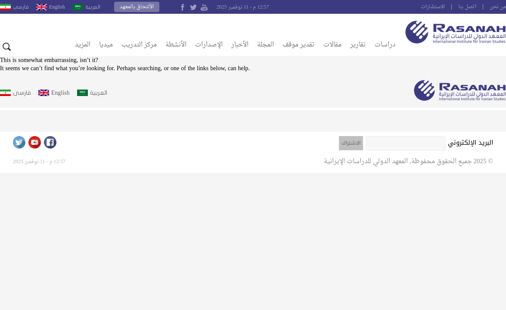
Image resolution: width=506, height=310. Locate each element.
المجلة (265, 45)
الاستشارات (433, 6)
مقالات (332, 45)
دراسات (385, 45)
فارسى (21, 6)
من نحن (498, 6)
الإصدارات (209, 45)
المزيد (82, 45)
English (57, 7)
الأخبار (239, 45)
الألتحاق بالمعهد (137, 7)
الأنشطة (175, 45)
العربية (92, 6)
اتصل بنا (467, 6)
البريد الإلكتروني (470, 142)
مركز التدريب (139, 45)
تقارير (358, 45)
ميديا (106, 45)
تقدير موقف (298, 45)
